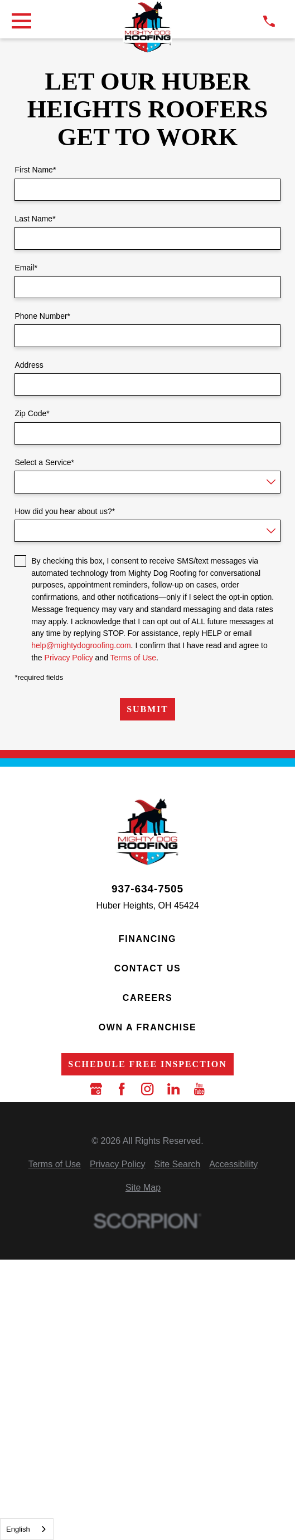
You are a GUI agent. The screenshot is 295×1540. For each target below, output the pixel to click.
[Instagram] (147, 1089)
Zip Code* (31, 413)
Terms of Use (133, 657)
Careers (147, 998)
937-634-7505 (147, 888)
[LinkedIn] (173, 1089)
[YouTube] (199, 1089)
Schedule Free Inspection (147, 1064)
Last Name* (34, 218)
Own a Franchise (148, 1027)
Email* (25, 267)
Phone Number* (42, 316)
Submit (147, 709)
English (18, 1529)
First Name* (35, 169)
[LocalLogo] (147, 27)
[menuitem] (54, 1165)
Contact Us (147, 968)
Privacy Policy (69, 657)
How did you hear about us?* (64, 511)
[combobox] (27, 1529)
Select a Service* (44, 462)
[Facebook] (121, 1089)
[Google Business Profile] (96, 1089)
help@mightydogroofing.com (80, 645)
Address (28, 365)
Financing (147, 939)
